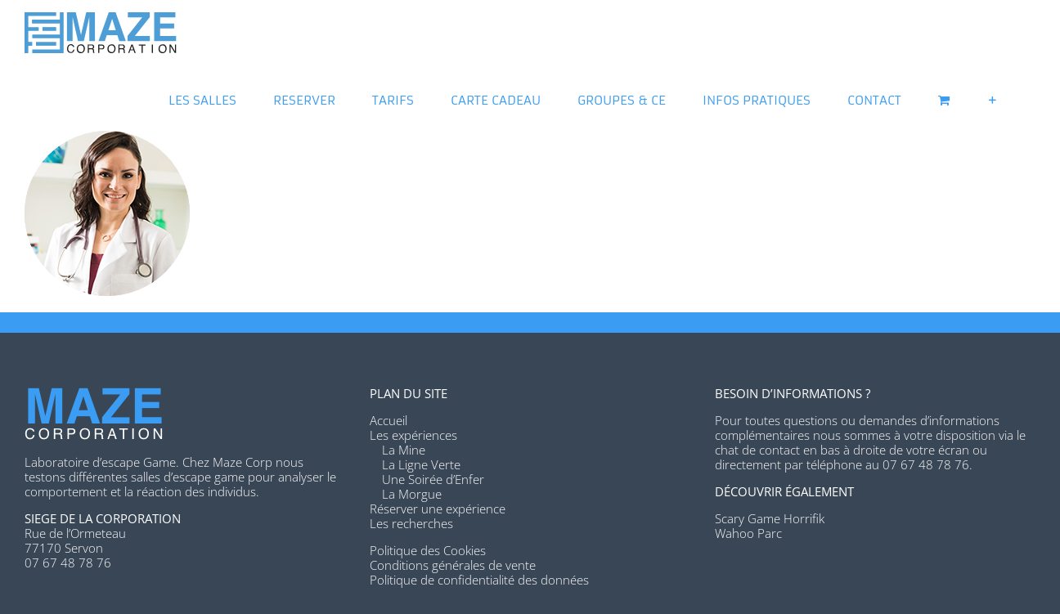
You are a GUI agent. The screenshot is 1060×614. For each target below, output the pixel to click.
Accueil (388, 420)
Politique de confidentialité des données (479, 579)
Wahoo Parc (748, 533)
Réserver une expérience (437, 508)
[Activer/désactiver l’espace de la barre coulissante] (992, 98)
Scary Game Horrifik (769, 518)
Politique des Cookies (428, 550)
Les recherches (411, 523)
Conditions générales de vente (453, 565)
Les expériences (413, 435)
